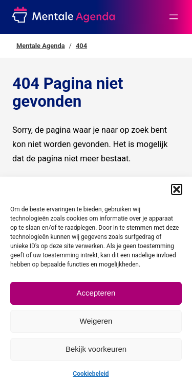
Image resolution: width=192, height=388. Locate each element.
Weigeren (96, 321)
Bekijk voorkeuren (96, 349)
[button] (177, 189)
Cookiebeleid (91, 373)
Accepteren (96, 292)
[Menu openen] (173, 17)
